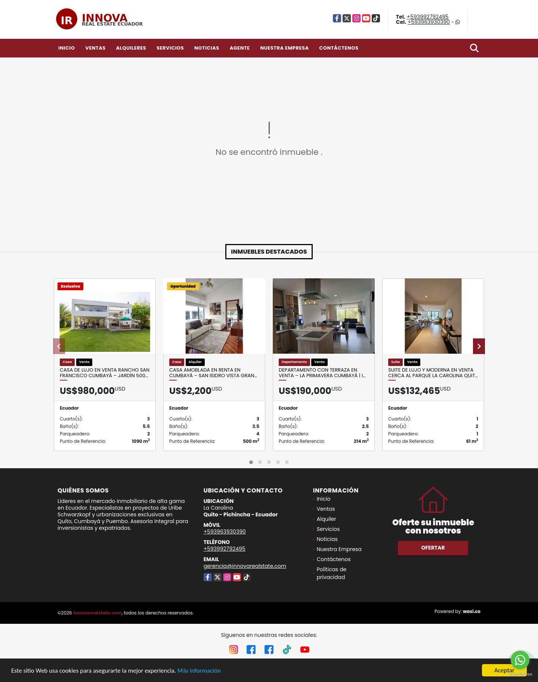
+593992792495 (428, 17)
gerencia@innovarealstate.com (245, 566)
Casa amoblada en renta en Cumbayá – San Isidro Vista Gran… (213, 373)
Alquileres (131, 47)
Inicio (66, 47)
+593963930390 (429, 22)
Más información (199, 671)
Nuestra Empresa (284, 47)
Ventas (95, 47)
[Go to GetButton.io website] (520, 674)
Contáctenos (338, 47)
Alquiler (326, 519)
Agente (240, 47)
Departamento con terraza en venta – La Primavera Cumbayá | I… (322, 373)
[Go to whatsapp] (520, 660)
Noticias (206, 47)
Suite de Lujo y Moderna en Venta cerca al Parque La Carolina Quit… (433, 373)
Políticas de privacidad (332, 573)
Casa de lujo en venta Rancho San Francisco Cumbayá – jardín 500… (104, 373)
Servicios (170, 47)
